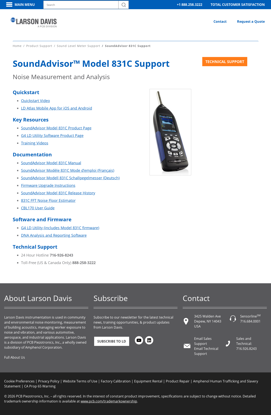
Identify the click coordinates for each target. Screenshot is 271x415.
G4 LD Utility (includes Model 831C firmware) (60, 227)
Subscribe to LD (111, 341)
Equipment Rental (148, 381)
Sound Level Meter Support (78, 46)
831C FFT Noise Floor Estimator (48, 200)
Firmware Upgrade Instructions (48, 185)
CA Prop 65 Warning (40, 386)
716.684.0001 (250, 321)
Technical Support (224, 61)
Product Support (39, 46)
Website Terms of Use (80, 381)
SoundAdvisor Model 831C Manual (51, 162)
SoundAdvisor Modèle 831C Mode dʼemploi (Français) (67, 170)
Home (17, 46)
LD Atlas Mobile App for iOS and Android (56, 108)
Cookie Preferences (19, 381)
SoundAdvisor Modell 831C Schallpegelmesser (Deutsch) (70, 177)
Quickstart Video (35, 100)
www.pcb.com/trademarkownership (109, 401)
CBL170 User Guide (38, 207)
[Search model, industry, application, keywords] (86, 5)
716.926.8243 (246, 348)
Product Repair (178, 381)
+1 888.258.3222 (189, 4)
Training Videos (34, 143)
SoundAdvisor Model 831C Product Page (56, 127)
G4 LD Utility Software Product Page (52, 135)
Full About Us (14, 357)
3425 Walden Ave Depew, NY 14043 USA (207, 321)
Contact (220, 21)
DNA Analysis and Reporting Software (54, 235)
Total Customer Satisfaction (238, 4)
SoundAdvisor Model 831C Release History (58, 192)
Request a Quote (251, 21)
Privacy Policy (48, 381)
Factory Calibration (116, 381)
